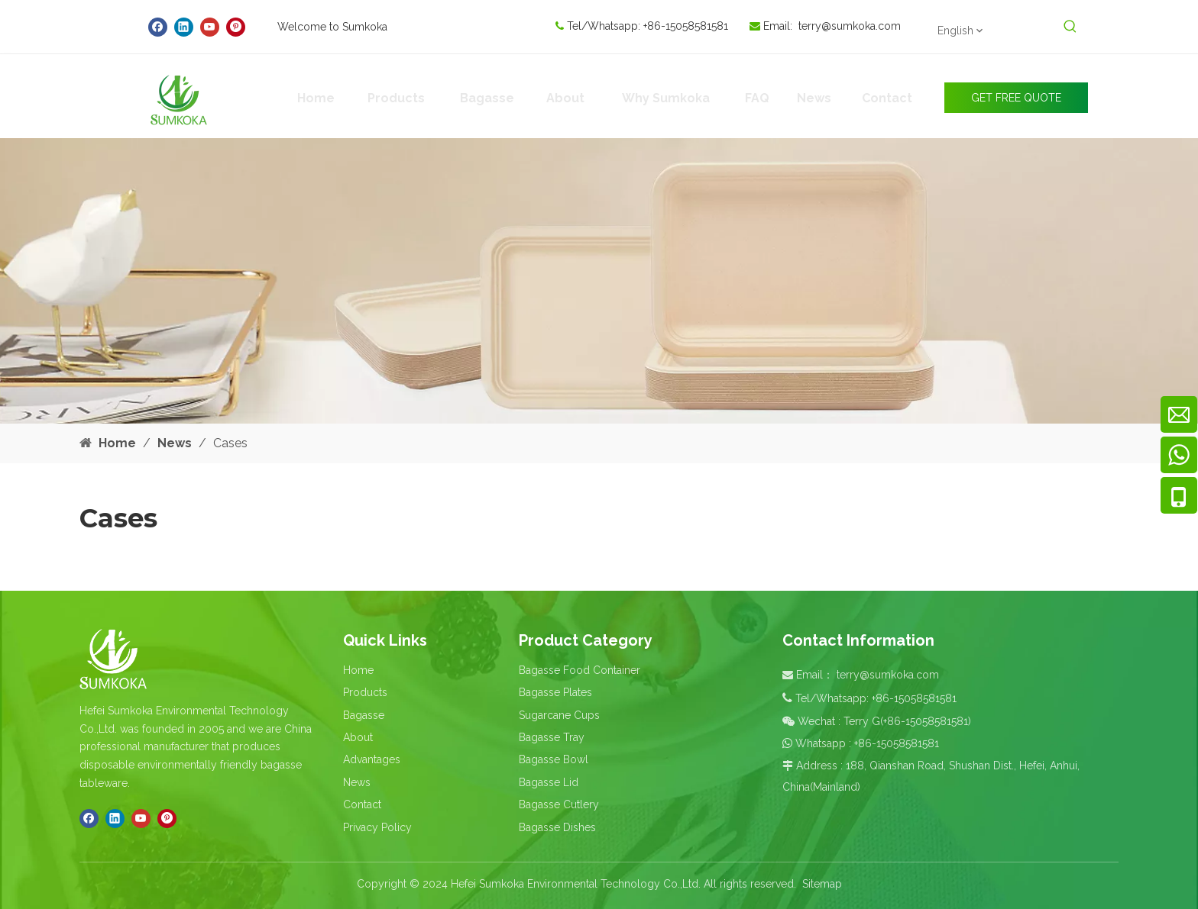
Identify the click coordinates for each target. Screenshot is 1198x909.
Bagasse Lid (548, 782)
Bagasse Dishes (557, 827)
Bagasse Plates (555, 692)
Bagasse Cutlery (559, 804)
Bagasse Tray (551, 737)
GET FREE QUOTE (1016, 98)
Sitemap (822, 884)
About (358, 737)
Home (358, 670)
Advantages (371, 759)
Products (365, 692)
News (357, 782)
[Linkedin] (183, 27)
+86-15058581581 (687, 26)
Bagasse (363, 715)
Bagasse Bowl (553, 759)
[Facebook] (157, 27)
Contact (362, 804)
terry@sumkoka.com (849, 26)
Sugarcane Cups (559, 715)
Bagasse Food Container (579, 670)
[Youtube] (209, 27)
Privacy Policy (377, 827)
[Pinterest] (235, 27)
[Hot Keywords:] (1070, 27)
